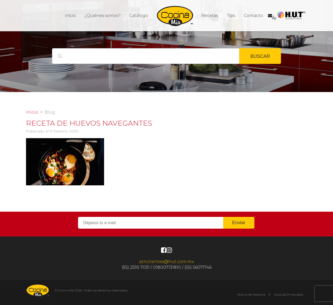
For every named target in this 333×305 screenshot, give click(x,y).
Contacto (253, 15)
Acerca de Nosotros (252, 294)
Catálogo (138, 15)
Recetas (209, 15)
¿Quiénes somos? (102, 15)
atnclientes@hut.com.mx (166, 261)
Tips (231, 15)
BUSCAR (260, 56)
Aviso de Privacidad (288, 294)
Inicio (70, 15)
